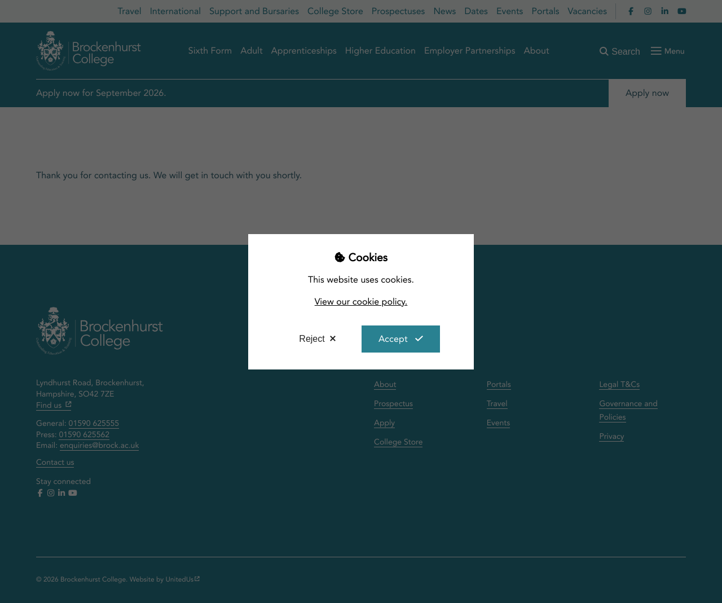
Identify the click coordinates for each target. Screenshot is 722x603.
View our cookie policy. (361, 301)
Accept (393, 338)
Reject (311, 339)
